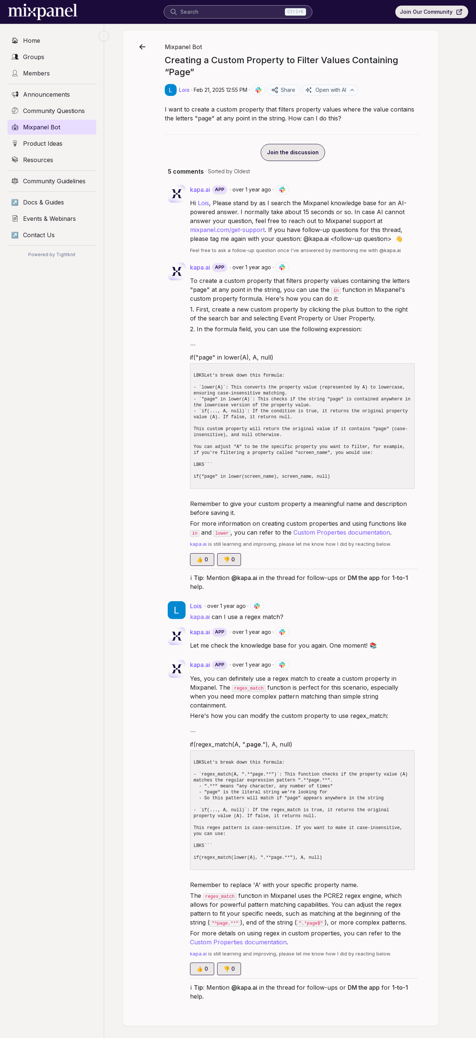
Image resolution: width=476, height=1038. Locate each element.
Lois (212, 203)
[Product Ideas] (51, 143)
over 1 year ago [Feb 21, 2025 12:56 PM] (261, 632)
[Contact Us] (51, 235)
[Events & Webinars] (51, 218)
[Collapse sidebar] (104, 36)
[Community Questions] (51, 110)
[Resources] (51, 159)
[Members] (51, 73)
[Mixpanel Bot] (51, 127)
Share (292, 90)
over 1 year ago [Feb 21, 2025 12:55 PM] (261, 189)
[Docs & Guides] (51, 202)
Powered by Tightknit (51, 254)
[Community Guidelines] (51, 181)
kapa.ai (209, 616)
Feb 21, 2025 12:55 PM (230, 90)
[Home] (51, 40)
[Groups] (51, 56)
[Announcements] (51, 94)
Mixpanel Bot (192, 47)
